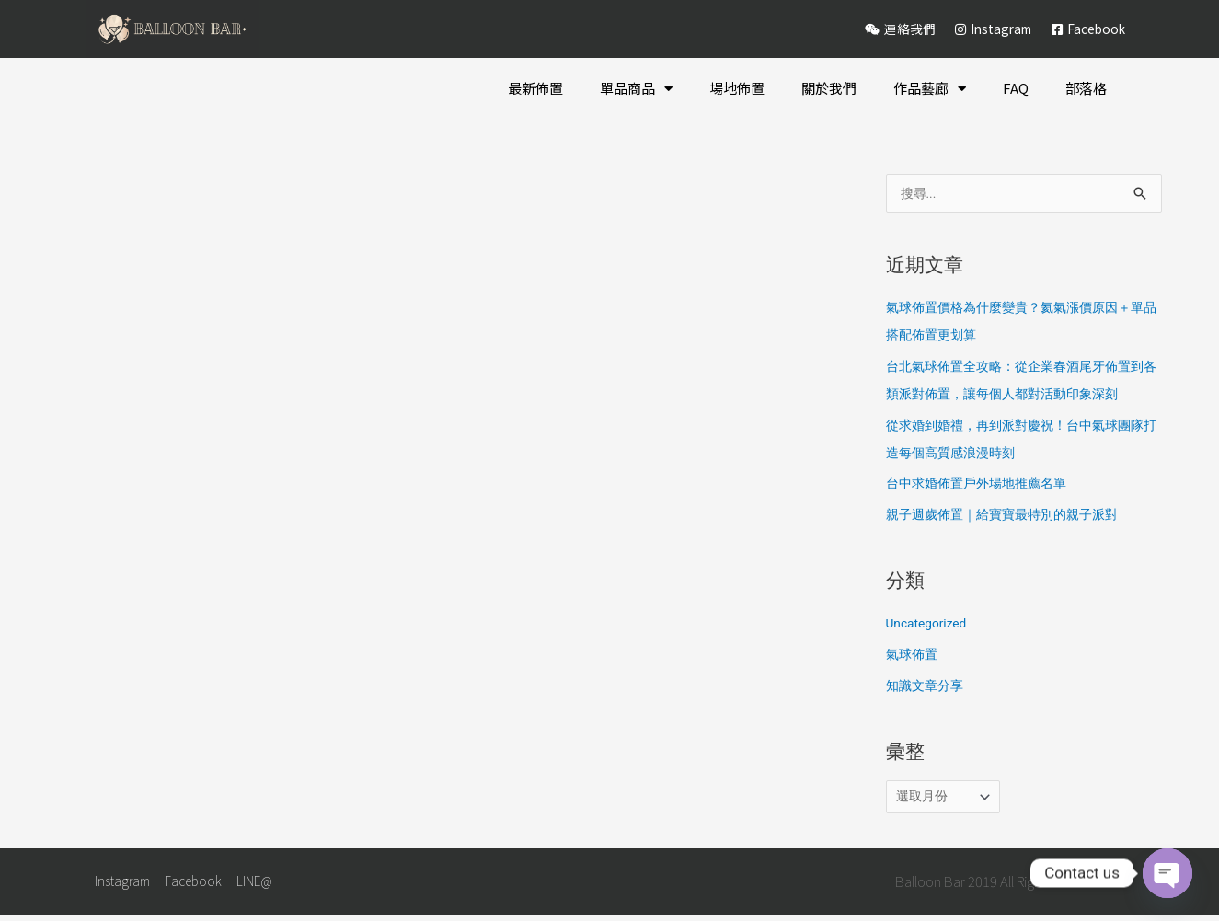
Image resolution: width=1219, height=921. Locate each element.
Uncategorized (930, 624)
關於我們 (829, 88)
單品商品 (636, 89)
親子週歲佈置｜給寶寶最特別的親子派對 (1010, 516)
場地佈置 (737, 88)
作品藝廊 (929, 89)
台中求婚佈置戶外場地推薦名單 (982, 485)
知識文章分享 (927, 687)
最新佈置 (535, 88)
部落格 (1086, 88)
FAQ (1016, 88)
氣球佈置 (913, 656)
